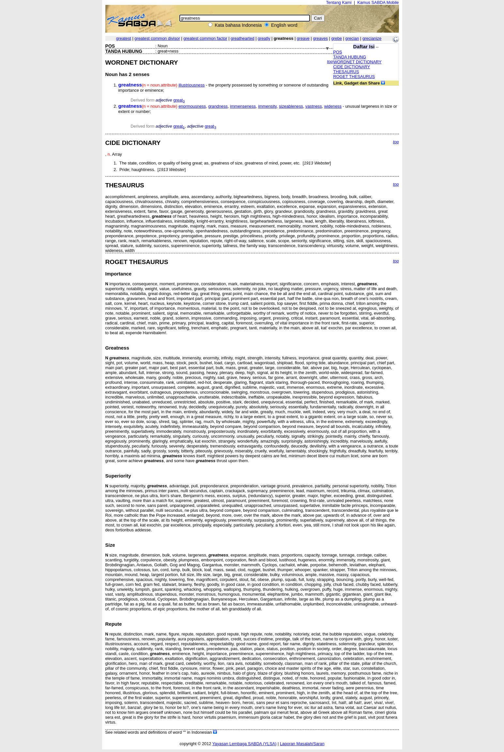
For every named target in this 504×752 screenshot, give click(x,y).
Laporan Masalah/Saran (302, 743)
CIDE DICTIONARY (351, 66)
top (330, 61)
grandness (218, 106)
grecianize (371, 38)
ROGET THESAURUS (354, 76)
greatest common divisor (157, 38)
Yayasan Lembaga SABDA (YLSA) (244, 743)
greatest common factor (205, 38)
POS (337, 52)
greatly (264, 38)
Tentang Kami (338, 2)
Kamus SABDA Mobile (378, 2)
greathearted (242, 38)
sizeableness (291, 106)
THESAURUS (346, 71)
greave (303, 38)
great (179, 100)
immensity (267, 106)
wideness (333, 106)
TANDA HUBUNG (349, 57)
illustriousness (191, 85)
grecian (352, 38)
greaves (320, 38)
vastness (313, 106)
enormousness (192, 106)
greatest (123, 38)
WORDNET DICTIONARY (357, 61)
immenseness (243, 106)
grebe (336, 38)
